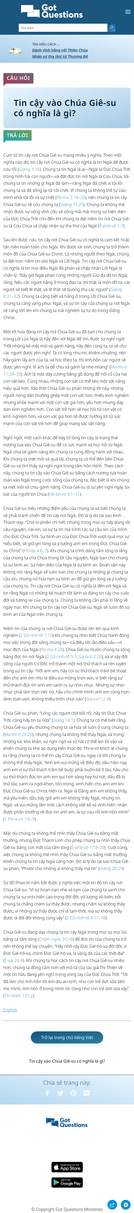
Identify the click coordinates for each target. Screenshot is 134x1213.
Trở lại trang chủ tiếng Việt (67, 1037)
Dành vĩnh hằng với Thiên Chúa (60, 50)
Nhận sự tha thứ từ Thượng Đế (60, 56)
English (10, 1010)
